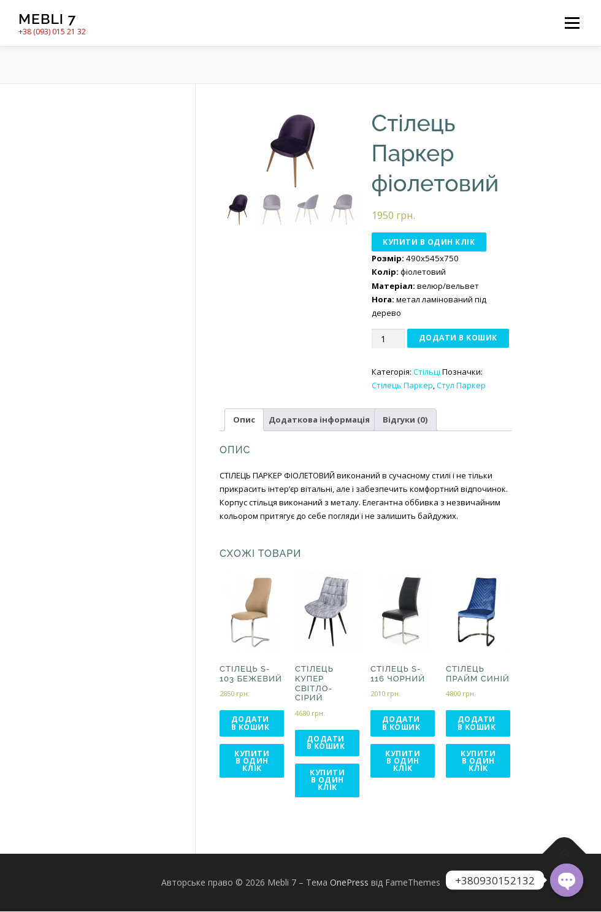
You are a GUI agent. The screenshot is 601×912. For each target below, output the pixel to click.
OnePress (349, 883)
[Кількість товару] (388, 339)
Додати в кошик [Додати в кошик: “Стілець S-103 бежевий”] (250, 723)
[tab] (244, 419)
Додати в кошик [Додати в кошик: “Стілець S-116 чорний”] (401, 723)
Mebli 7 (47, 18)
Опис (244, 420)
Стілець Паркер (402, 385)
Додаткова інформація (319, 420)
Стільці (426, 371)
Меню (572, 22)
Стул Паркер (461, 385)
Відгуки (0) (405, 420)
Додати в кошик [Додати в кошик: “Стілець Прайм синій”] (476, 723)
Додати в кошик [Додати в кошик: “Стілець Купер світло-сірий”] (326, 742)
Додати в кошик (458, 337)
